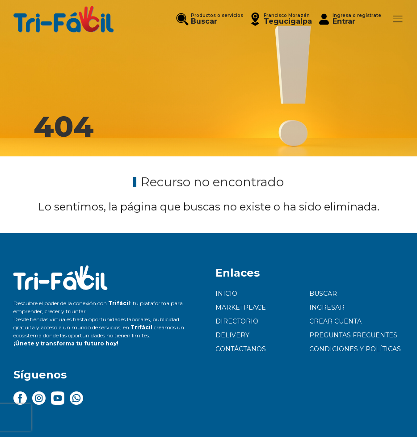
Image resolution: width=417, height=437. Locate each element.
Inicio (226, 294)
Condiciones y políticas (355, 349)
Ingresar (327, 307)
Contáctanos (240, 349)
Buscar (323, 294)
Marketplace (240, 307)
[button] (280, 19)
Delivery (232, 335)
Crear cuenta (335, 321)
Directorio (236, 321)
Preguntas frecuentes (353, 335)
